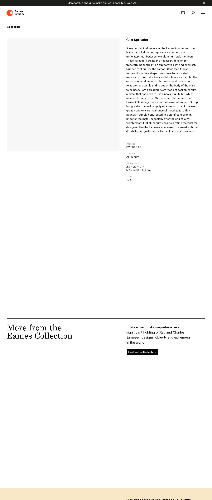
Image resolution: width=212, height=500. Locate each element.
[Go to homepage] (15, 13)
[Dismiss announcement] (204, 3)
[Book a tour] (183, 13)
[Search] (193, 13)
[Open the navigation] (203, 13)
